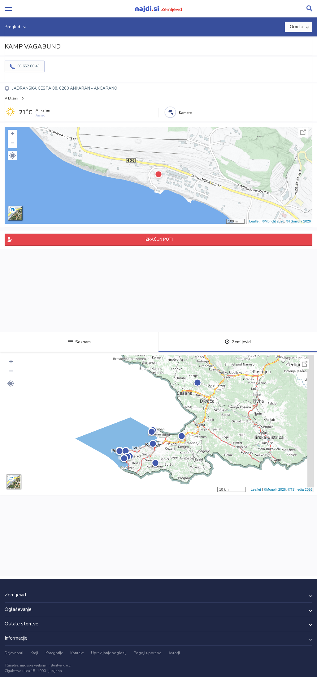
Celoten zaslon (303, 132)
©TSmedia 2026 (298, 221)
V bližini (11, 98)
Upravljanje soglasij (108, 652)
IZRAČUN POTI (159, 239)
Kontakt (77, 652)
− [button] (13, 143)
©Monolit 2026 (273, 221)
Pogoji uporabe (147, 652)
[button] (12, 155)
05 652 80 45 (28, 66)
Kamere (185, 112)
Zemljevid (238, 342)
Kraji (34, 652)
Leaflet (254, 221)
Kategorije (54, 652)
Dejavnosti (14, 652)
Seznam (79, 342)
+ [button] (13, 134)
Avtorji (174, 652)
